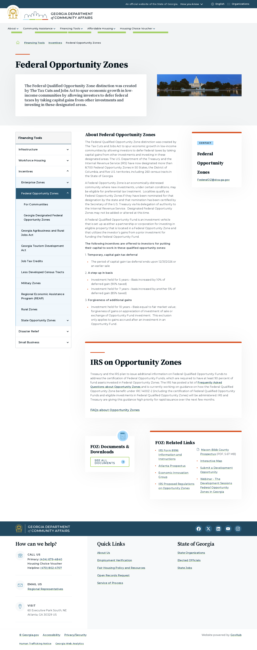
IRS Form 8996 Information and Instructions (170, 455)
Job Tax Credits (32, 261)
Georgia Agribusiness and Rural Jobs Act (42, 233)
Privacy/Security (75, 635)
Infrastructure (28, 149)
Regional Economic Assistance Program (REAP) (42, 296)
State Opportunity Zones (38, 320)
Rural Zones (29, 309)
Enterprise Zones (33, 182)
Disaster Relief (29, 331)
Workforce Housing (32, 160)
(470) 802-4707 (51, 567)
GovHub (236, 635)
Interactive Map (211, 461)
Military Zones (31, 283)
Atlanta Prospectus (172, 465)
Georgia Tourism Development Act (42, 248)
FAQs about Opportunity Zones (115, 410)
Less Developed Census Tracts (42, 272)
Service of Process (110, 583)
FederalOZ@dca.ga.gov (213, 179)
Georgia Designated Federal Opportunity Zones (43, 217)
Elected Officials (189, 560)
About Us (103, 552)
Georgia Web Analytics (69, 643)
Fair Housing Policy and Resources (121, 567)
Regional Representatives (45, 589)
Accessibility (51, 635)
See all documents (110, 462)
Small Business (29, 342)
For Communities (36, 204)
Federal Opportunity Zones (40, 193)
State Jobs (185, 567)
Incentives (55, 42)
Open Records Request (113, 575)
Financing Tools (34, 42)
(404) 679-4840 (51, 559)
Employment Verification (114, 560)
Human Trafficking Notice (35, 643)
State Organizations (191, 552)
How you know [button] (189, 4)
